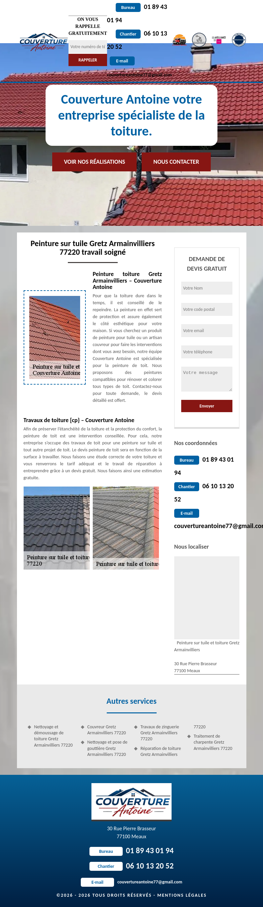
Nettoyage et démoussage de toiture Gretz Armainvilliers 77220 (53, 736)
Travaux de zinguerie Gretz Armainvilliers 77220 (160, 733)
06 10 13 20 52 (131, 865)
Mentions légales (182, 895)
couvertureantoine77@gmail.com (131, 882)
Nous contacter (176, 161)
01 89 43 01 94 (131, 850)
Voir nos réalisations (94, 161)
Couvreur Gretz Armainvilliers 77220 (106, 730)
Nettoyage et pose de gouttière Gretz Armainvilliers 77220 (107, 748)
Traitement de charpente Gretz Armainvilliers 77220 (213, 742)
